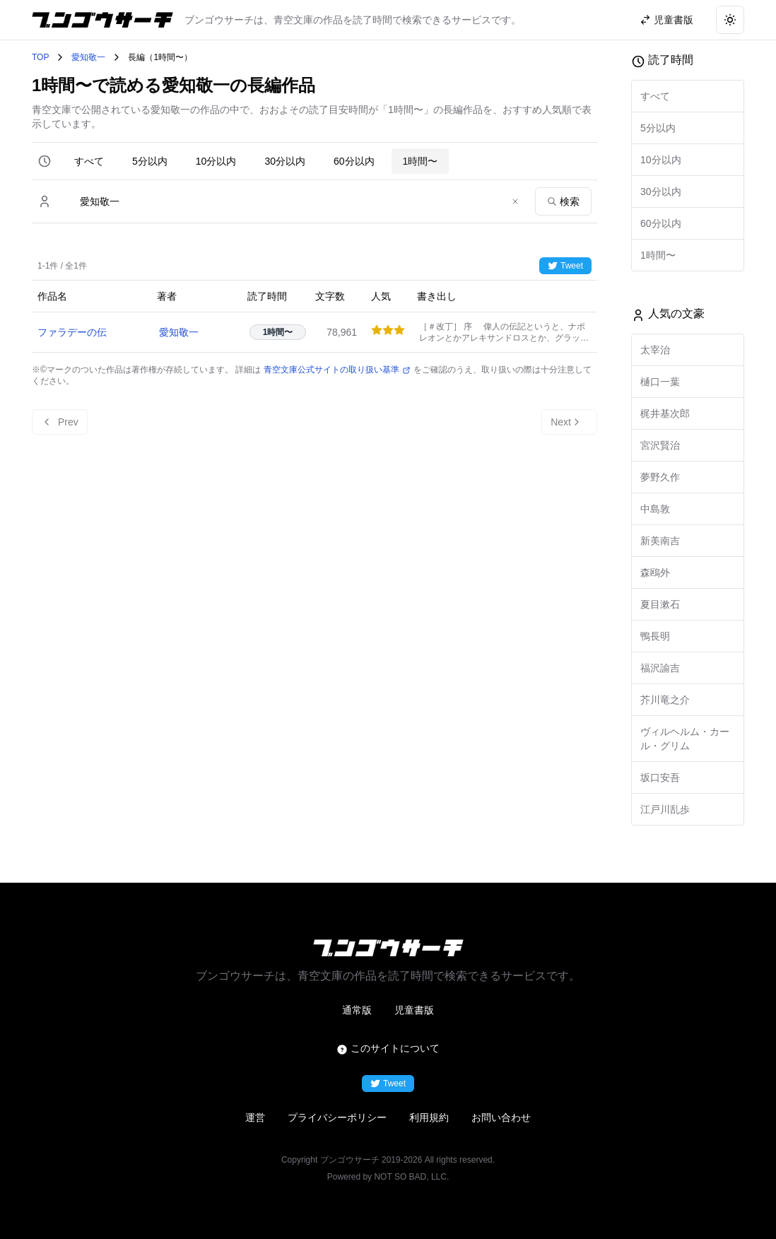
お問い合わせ (501, 1117)
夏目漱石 (660, 604)
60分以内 (354, 161)
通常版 (357, 1010)
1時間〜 (420, 161)
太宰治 (655, 350)
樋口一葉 (660, 381)
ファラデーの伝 (72, 332)
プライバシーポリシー (337, 1117)
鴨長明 (655, 636)
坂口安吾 (660, 777)
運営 (255, 1117)
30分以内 (284, 161)
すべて (89, 161)
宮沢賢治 (660, 445)
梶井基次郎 (665, 413)
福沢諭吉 (660, 668)
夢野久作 (660, 477)
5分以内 (149, 161)
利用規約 (429, 1117)
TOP (40, 57)
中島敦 (655, 509)
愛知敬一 (88, 57)
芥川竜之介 (665, 699)
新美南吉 (660, 540)
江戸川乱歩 (665, 809)
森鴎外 (655, 572)
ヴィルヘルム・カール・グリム (684, 738)
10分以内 (216, 161)
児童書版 (414, 1010)
